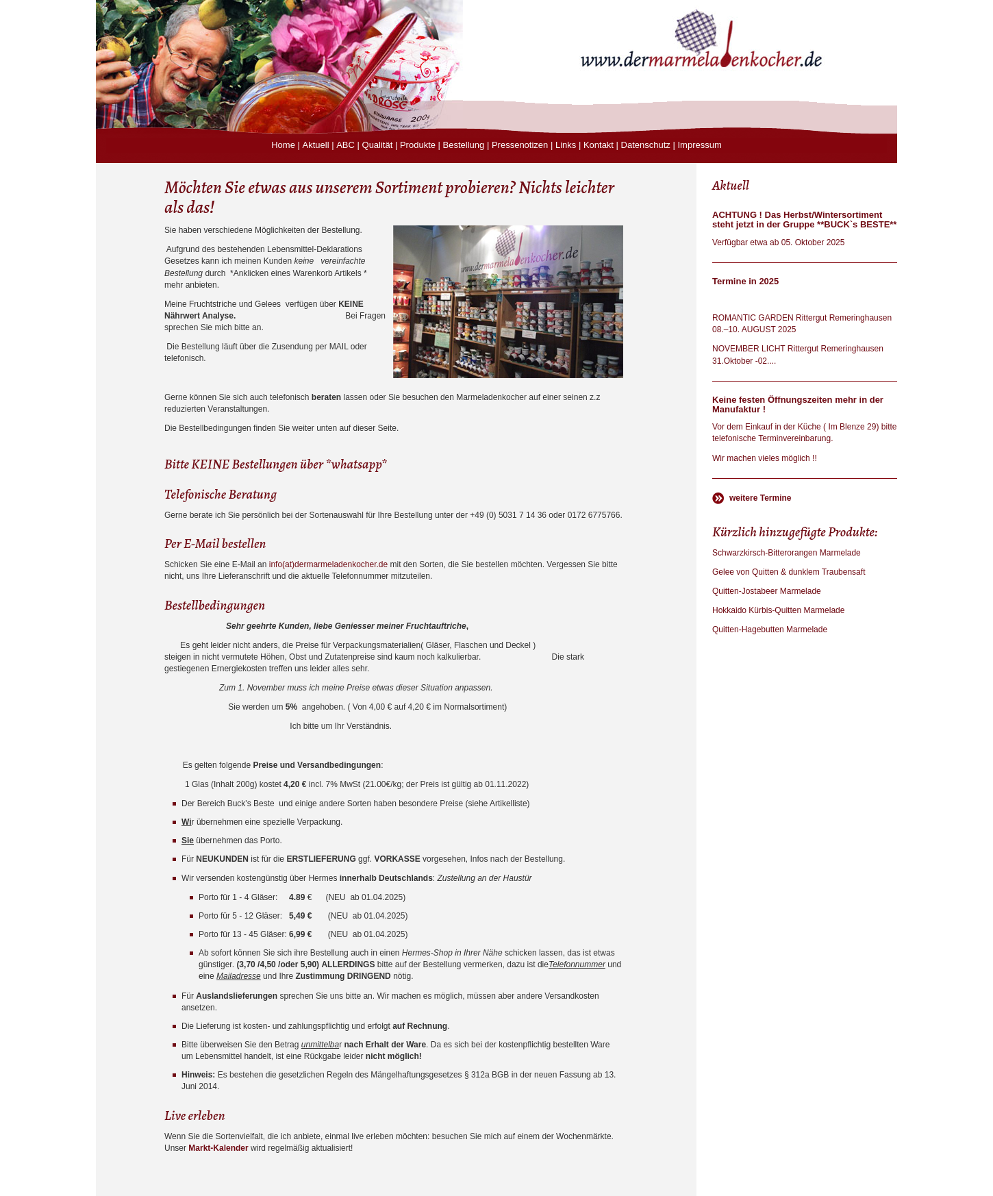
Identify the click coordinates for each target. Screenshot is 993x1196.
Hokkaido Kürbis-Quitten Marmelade (778, 610)
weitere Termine (760, 498)
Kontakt (598, 145)
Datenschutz (645, 145)
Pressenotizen (520, 145)
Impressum (699, 145)
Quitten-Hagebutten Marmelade (769, 629)
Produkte (418, 145)
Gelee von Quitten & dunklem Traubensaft (788, 572)
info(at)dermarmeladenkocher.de (328, 564)
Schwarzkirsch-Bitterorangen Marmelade (786, 553)
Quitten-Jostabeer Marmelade (766, 591)
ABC (345, 145)
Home (283, 145)
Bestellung (464, 145)
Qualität (377, 145)
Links (565, 145)
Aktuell (316, 145)
